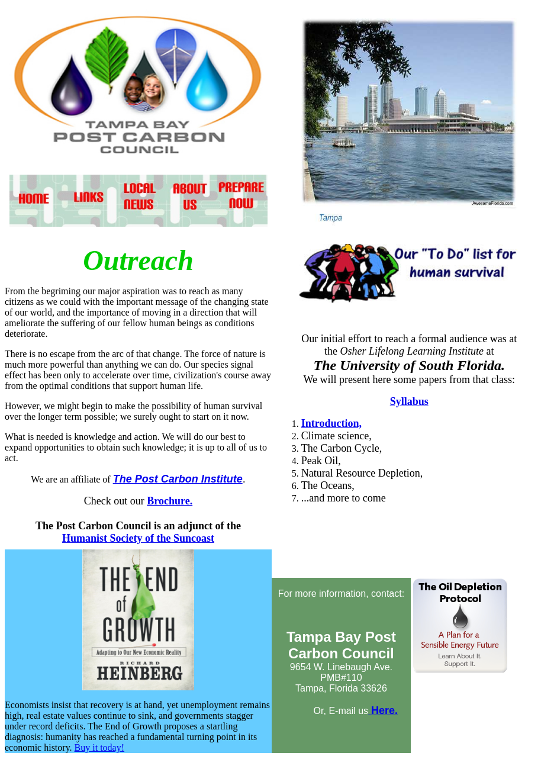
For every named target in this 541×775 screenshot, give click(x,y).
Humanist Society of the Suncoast (138, 538)
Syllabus (409, 401)
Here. (383, 710)
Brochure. (169, 501)
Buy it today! (99, 747)
